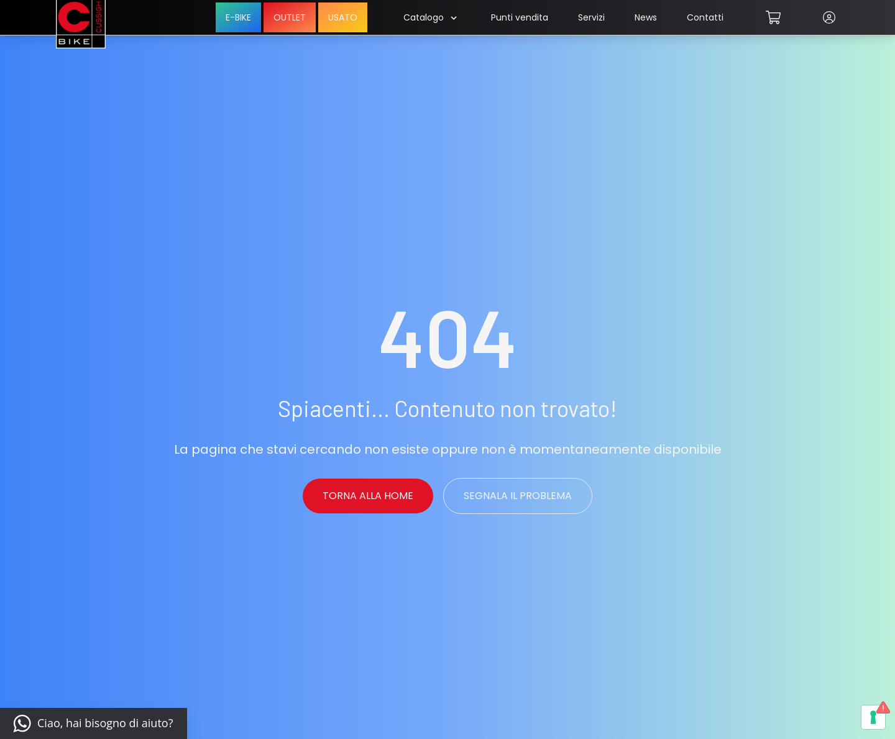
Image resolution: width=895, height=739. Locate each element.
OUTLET (289, 17)
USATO (342, 17)
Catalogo (429, 17)
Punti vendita (519, 17)
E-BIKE (238, 17)
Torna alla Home (368, 496)
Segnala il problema (518, 496)
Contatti (705, 17)
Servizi (591, 17)
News (646, 17)
